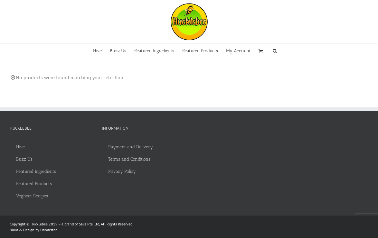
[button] (275, 50)
